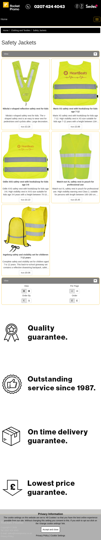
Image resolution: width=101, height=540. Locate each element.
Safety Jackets (39, 30)
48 (77, 291)
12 (72, 291)
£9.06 (25, 272)
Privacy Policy (42, 535)
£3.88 (75, 126)
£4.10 (25, 200)
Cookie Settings (58, 535)
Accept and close (50, 529)
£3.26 (25, 126)
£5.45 (75, 200)
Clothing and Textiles (20, 30)
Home (5, 30)
